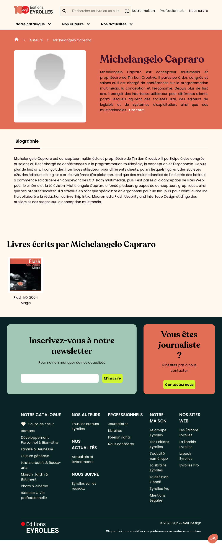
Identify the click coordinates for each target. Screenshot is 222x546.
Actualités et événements (83, 460)
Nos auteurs (73, 24)
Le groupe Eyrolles (158, 433)
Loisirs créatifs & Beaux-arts (41, 468)
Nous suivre (198, 10)
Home (16, 40)
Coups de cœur (37, 424)
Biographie (27, 141)
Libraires (115, 431)
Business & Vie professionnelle (34, 500)
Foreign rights (119, 438)
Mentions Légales (157, 503)
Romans (28, 431)
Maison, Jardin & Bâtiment (34, 480)
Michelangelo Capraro (72, 40)
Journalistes (118, 424)
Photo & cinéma (34, 490)
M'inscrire (112, 378)
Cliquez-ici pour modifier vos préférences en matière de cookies (153, 537)
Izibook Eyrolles (186, 458)
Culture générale (35, 458)
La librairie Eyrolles (158, 471)
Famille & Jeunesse (37, 450)
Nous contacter (121, 445)
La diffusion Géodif (159, 483)
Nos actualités (114, 24)
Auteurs (36, 40)
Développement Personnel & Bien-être (40, 441)
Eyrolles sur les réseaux (84, 488)
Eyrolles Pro (160, 493)
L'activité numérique (159, 458)
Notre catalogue (30, 24)
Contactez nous (179, 384)
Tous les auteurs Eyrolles (86, 427)
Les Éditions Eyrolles (159, 445)
